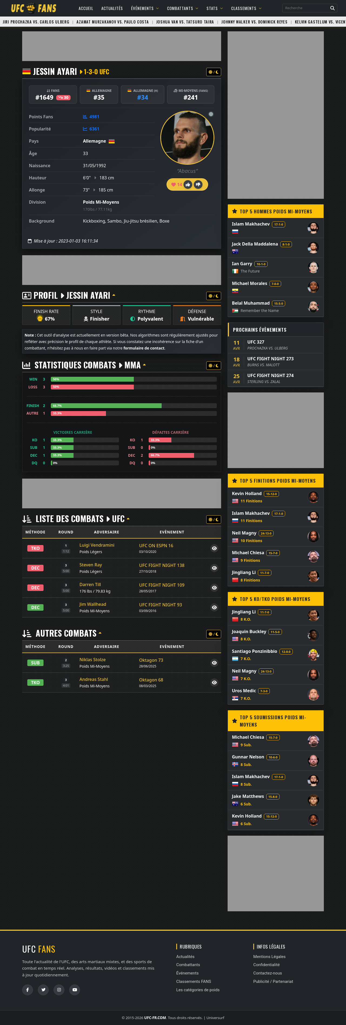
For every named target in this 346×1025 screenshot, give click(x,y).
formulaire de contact (144, 348)
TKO (35, 548)
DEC (35, 568)
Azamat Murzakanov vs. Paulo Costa (112, 22)
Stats (215, 8)
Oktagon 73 (151, 660)
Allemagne (94, 141)
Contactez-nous (267, 973)
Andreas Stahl (93, 679)
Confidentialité (266, 964)
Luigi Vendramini (96, 545)
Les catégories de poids (197, 989)
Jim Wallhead (92, 604)
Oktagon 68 (151, 680)
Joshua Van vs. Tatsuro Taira (185, 22)
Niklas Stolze (92, 660)
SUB (35, 663)
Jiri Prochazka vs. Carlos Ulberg (36, 22)
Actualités (112, 8)
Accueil (86, 8)
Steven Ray (90, 565)
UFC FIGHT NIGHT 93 (160, 605)
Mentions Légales (269, 956)
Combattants (182, 8)
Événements (145, 8)
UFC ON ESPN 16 (156, 546)
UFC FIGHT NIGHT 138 (162, 565)
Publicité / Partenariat (273, 981)
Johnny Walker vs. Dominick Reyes (254, 22)
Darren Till (90, 584)
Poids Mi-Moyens (101, 202)
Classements (246, 8)
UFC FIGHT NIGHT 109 (162, 585)
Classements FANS (193, 981)
